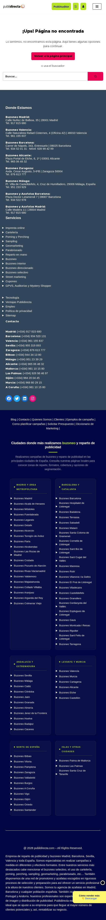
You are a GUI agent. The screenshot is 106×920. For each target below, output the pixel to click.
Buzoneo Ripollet (68, 630)
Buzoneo (11, 259)
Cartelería (12, 232)
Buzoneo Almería (23, 707)
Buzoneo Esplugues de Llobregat (72, 613)
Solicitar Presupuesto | (61, 423)
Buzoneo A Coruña (24, 788)
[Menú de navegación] (97, 6)
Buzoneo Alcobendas (25, 546)
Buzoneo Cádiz (22, 686)
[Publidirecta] (14, 6)
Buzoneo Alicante (68, 687)
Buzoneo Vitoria (23, 761)
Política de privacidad (19, 310)
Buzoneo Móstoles (24, 509)
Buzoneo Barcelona (70, 498)
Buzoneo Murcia (68, 676)
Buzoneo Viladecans (70, 587)
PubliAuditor (61, 6)
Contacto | (25, 419)
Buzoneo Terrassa (69, 517)
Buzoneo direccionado (19, 267)
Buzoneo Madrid (23, 498)
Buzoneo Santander (25, 810)
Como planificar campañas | (29, 423)
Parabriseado (14, 250)
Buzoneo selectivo (17, 272)
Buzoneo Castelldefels (71, 593)
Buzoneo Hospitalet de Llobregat (71, 505)
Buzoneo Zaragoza (24, 772)
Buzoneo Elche (67, 692)
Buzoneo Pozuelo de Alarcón (30, 565)
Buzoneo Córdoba (24, 691)
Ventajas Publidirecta (19, 302)
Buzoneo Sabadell (69, 522)
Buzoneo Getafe (23, 525)
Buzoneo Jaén (22, 697)
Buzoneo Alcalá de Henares (29, 503)
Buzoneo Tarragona (70, 644)
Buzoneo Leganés (24, 520)
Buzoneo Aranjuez (24, 592)
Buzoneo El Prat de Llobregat (75, 582)
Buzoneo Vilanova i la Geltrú (75, 576)
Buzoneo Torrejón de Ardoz (29, 536)
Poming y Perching (17, 236)
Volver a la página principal (53, 56)
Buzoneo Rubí (67, 571)
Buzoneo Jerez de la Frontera (30, 713)
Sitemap (11, 315)
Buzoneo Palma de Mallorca (74, 760)
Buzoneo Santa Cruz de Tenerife (72, 772)
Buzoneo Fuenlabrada (26, 514)
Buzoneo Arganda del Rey (28, 598)
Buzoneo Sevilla (23, 675)
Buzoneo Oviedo (23, 804)
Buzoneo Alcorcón (24, 530)
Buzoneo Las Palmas (71, 766)
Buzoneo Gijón (22, 799)
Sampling (11, 241)
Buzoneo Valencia (69, 671)
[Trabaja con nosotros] (83, 6)
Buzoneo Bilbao (23, 756)
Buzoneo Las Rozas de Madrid (27, 553)
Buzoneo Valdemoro (25, 576)
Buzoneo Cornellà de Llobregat (70, 542)
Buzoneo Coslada (24, 560)
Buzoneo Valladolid (24, 777)
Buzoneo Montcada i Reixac (74, 625)
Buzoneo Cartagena (70, 681)
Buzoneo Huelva (23, 718)
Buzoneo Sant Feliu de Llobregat (72, 637)
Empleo (10, 306)
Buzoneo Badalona (69, 512)
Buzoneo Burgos (23, 783)
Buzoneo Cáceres (24, 729)
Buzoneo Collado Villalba (28, 587)
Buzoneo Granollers (70, 598)
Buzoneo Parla (22, 541)
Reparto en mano (16, 254)
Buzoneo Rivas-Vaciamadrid (29, 571)
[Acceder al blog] (76, 6)
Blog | (14, 419)
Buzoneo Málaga (23, 680)
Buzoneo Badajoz (24, 723)
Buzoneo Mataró (68, 528)
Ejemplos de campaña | (80, 419)
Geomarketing (14, 245)
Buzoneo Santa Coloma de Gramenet (74, 534)
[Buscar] (45, 76)
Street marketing (16, 276)
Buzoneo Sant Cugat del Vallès (72, 559)
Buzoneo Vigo (21, 793)
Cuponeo (11, 281)
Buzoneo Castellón (69, 698)
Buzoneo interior (16, 263)
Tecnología (12, 297)
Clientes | (59, 419)
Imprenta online (15, 227)
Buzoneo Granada (24, 702)
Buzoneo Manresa (69, 566)
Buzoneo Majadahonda (27, 581)
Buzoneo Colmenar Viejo (28, 603)
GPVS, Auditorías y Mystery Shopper (28, 285)
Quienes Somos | (42, 419)
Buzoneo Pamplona (25, 767)
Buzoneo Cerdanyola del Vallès (73, 605)
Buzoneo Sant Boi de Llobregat (71, 551)
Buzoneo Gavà (67, 620)
